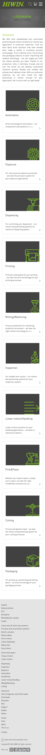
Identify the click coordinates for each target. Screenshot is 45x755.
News (3, 724)
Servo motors (6, 638)
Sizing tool (5, 691)
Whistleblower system (10, 618)
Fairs (3, 721)
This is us (5, 727)
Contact (4, 732)
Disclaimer (5, 614)
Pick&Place (5, 676)
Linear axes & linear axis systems (14, 625)
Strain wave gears (8, 652)
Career (4, 718)
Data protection (7, 608)
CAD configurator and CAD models (14, 694)
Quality (3, 710)
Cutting (4, 686)
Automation (5, 673)
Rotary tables (6, 635)
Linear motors (6, 659)
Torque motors (7, 656)
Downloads (5, 697)
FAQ (2, 703)
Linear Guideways (8, 641)
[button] (40, 128)
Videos (3, 713)
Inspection (5, 667)
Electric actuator (7, 632)
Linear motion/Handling (10, 680)
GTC (2, 611)
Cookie (3, 621)
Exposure (5, 670)
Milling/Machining (8, 683)
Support (4, 707)
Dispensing (5, 663)
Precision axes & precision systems (15, 628)
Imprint (4, 605)
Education (5, 700)
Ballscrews (5, 645)
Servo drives (6, 648)
